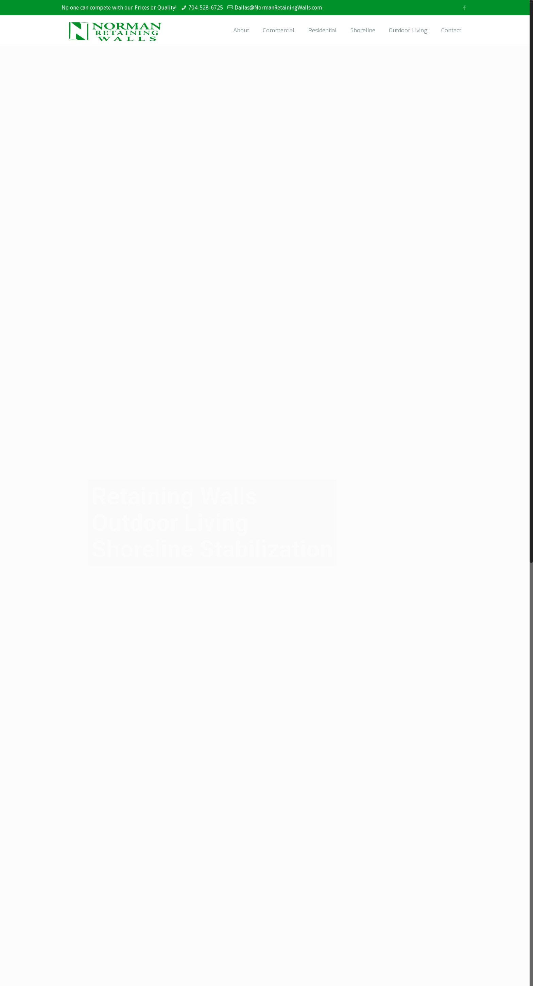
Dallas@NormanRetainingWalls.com (278, 7)
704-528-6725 (205, 7)
